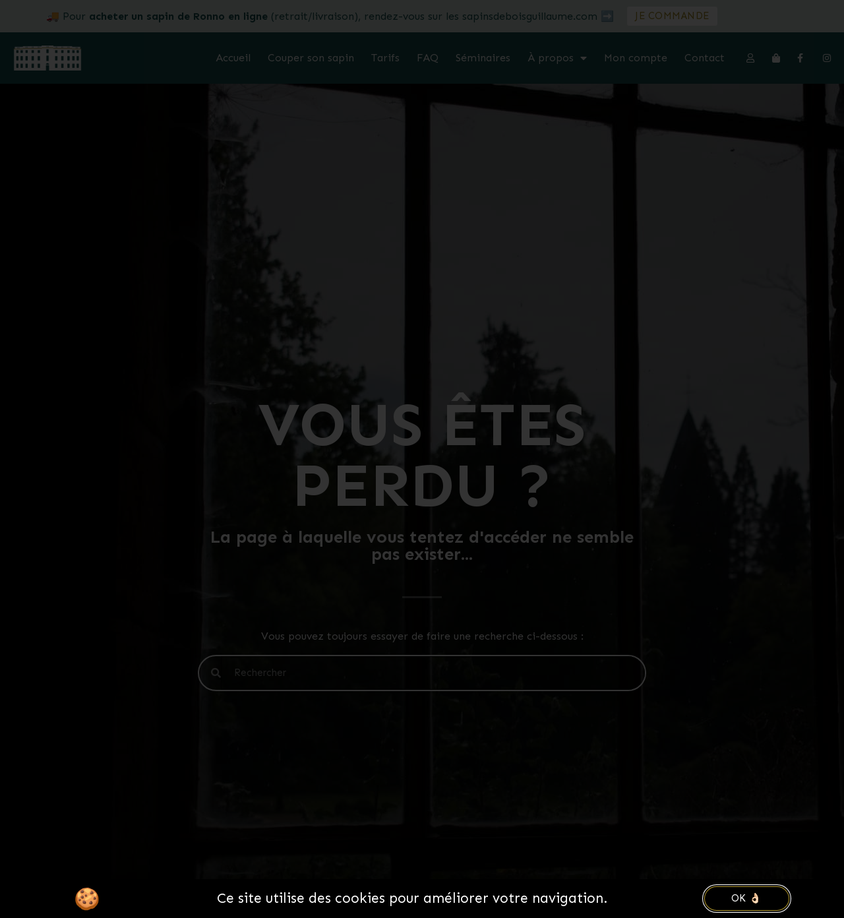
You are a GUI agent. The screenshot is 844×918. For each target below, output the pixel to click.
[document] (422, 459)
